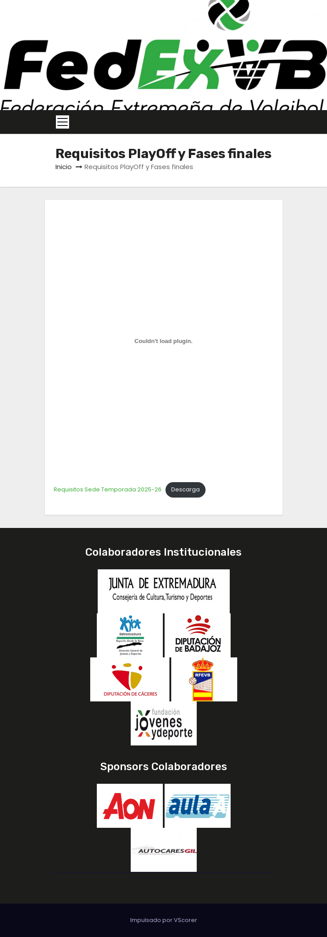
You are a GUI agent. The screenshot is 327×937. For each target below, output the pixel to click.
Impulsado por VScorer (163, 920)
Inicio (63, 166)
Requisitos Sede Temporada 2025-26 (108, 489)
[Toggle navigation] (62, 122)
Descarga (185, 489)
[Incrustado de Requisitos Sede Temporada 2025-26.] (164, 341)
